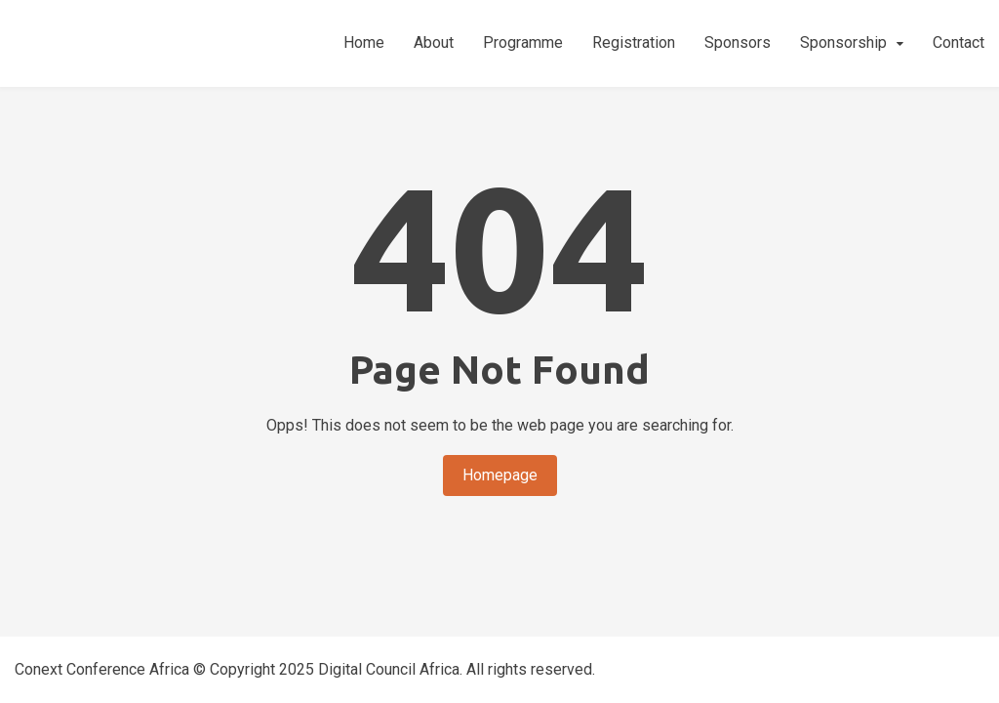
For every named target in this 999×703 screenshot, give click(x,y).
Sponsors (737, 42)
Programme (523, 42)
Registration (633, 42)
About (434, 42)
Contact (958, 42)
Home (363, 42)
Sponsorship (843, 42)
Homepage (500, 475)
